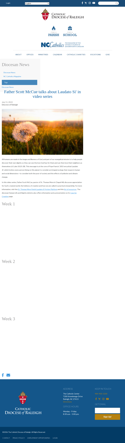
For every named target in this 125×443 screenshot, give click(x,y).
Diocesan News (9, 72)
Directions (67, 402)
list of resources (70, 189)
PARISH (53, 35)
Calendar (57, 54)
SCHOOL (70, 35)
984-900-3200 (101, 394)
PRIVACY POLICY (19, 438)
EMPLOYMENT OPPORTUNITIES (38, 438)
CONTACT (6, 438)
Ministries (43, 54)
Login (8, 3)
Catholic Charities (76, 54)
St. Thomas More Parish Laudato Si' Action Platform (37, 189)
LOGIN (55, 438)
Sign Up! (108, 417)
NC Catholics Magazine (12, 76)
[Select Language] (37, 3)
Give (108, 54)
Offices (29, 54)
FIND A (54, 32)
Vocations (95, 54)
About (18, 54)
